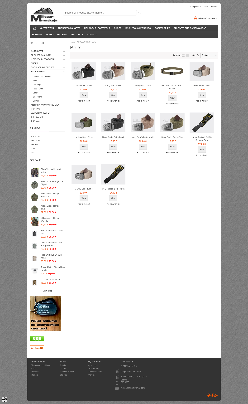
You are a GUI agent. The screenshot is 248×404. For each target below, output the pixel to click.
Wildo (34, 153)
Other (35, 93)
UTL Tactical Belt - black (113, 189)
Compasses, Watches (42, 77)
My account (93, 365)
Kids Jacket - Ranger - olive (51, 207)
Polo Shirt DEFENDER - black (52, 231)
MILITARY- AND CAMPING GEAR (190, 28)
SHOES (117, 28)
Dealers (34, 375)
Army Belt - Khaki (113, 85)
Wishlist (91, 375)
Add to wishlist (84, 101)
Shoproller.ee (212, 395)
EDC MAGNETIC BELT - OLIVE (172, 87)
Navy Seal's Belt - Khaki (143, 137)
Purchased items (95, 372)
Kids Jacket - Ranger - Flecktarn (51, 195)
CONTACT (92, 34)
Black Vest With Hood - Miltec (51, 170)
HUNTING (37, 34)
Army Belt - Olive (143, 85)
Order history (93, 368)
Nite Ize (35, 149)
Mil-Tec (35, 145)
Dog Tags (37, 85)
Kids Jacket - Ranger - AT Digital (52, 182)
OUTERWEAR (47, 28)
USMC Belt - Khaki (83, 189)
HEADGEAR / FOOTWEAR (97, 28)
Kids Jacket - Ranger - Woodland (51, 219)
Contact (34, 368)
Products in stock (67, 372)
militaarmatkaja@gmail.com (133, 388)
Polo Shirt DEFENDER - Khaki (52, 256)
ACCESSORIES (162, 28)
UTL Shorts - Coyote (50, 279)
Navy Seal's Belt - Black (113, 137)
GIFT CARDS (77, 34)
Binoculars (37, 97)
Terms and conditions (40, 365)
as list (183, 55)
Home (72, 42)
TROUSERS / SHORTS (69, 28)
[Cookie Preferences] (4, 399)
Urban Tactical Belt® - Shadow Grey (202, 138)
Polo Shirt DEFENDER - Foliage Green (52, 244)
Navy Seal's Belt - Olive (172, 137)
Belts (35, 81)
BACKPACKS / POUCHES (138, 28)
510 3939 (125, 382)
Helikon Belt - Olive (84, 137)
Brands (63, 365)
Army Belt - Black (84, 85)
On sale (63, 368)
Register (213, 7)
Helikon (35, 137)
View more (47, 291)
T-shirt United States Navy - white (53, 268)
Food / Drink (38, 89)
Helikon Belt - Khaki (202, 85)
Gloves (36, 101)
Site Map (63, 375)
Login (205, 7)
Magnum (35, 141)
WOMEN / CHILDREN (56, 34)
